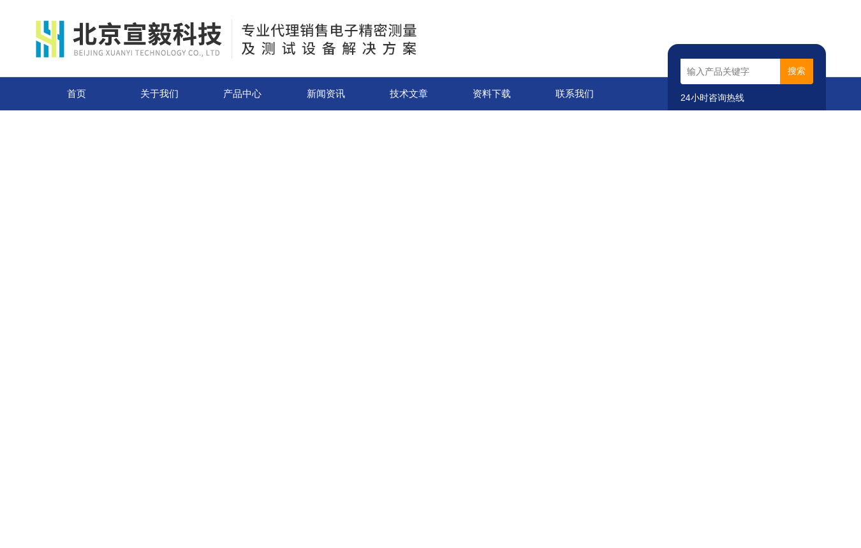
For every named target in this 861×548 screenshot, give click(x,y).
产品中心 (242, 93)
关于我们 (159, 93)
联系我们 (575, 93)
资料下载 (492, 93)
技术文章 (409, 93)
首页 (76, 93)
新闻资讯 (326, 93)
